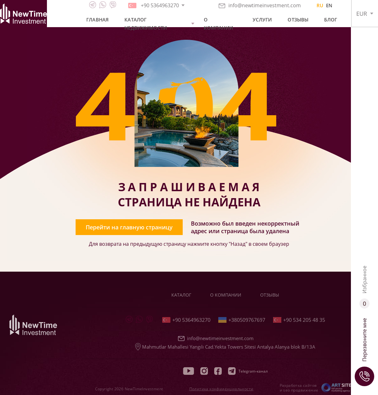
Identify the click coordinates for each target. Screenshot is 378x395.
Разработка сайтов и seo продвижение (299, 388)
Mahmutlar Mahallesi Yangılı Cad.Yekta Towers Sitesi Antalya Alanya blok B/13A (225, 347)
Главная (97, 19)
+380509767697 (241, 319)
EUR (361, 13)
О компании (218, 23)
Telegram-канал (248, 371)
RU (320, 5)
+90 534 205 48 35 (299, 319)
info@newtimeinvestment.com (260, 5)
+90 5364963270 (186, 319)
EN (329, 5)
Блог (330, 19)
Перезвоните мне (364, 352)
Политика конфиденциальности (221, 389)
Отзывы (298, 19)
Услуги (262, 19)
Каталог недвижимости (145, 23)
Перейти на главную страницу (129, 227)
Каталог (181, 295)
